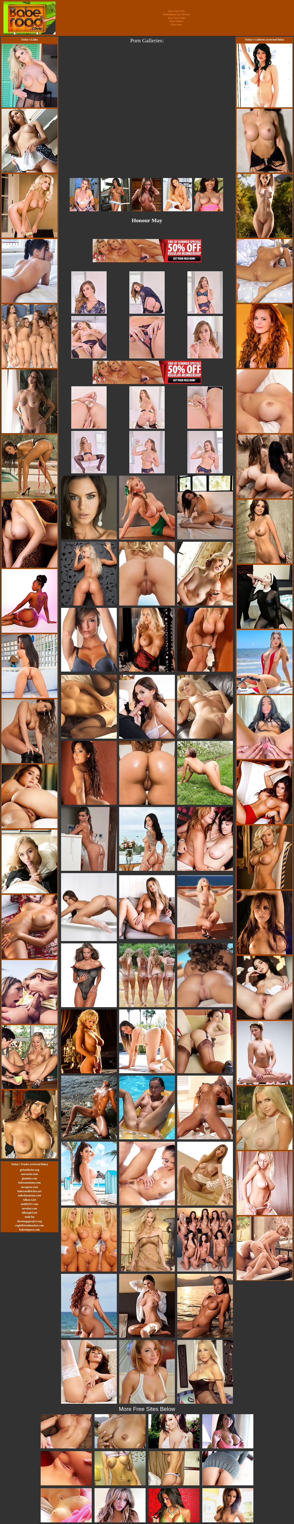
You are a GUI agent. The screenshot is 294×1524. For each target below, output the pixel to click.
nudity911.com (29, 1204)
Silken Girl (29, 1199)
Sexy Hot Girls (176, 11)
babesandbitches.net (29, 1191)
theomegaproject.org (29, 1221)
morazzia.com (29, 1174)
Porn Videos (176, 21)
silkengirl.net (29, 1212)
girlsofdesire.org (29, 1169)
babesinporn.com (29, 1229)
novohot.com (29, 1208)
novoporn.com (29, 1187)
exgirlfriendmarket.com (29, 1225)
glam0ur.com (29, 1178)
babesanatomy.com (29, 1182)
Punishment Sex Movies (176, 14)
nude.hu (29, 1216)
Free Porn (176, 24)
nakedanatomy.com (29, 1195)
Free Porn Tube (176, 18)
